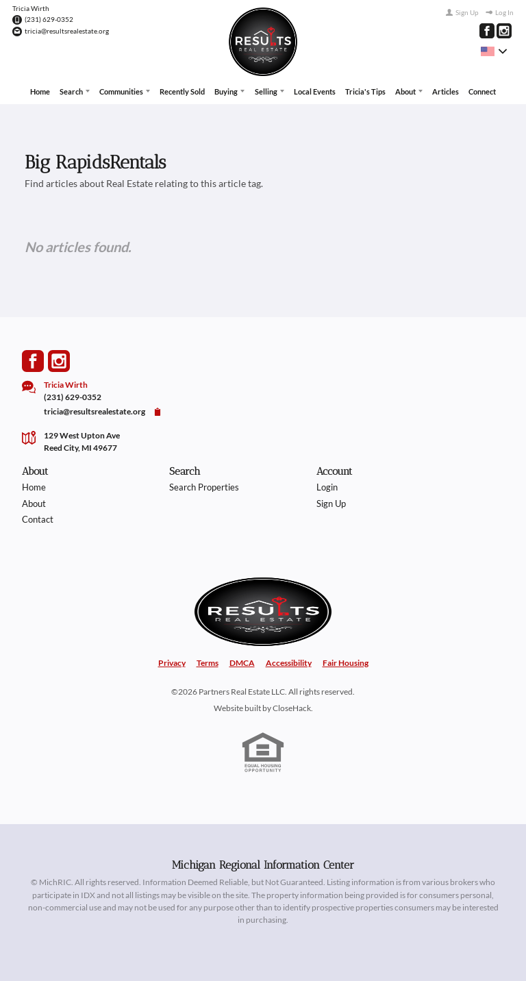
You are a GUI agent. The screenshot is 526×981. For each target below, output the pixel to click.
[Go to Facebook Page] (486, 30)
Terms (207, 663)
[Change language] (494, 51)
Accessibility (289, 663)
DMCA (242, 663)
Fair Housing (345, 663)
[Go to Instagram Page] (504, 30)
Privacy (172, 663)
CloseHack (292, 708)
